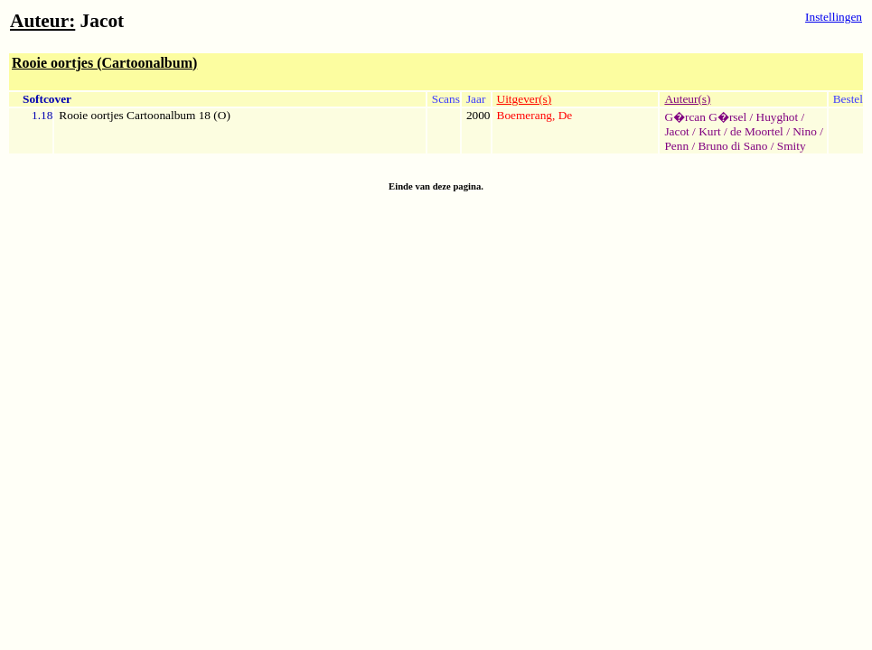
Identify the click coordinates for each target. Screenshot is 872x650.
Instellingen (833, 16)
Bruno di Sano (732, 146)
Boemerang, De (535, 115)
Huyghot (777, 117)
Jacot (676, 131)
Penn (676, 146)
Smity (791, 146)
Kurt (709, 131)
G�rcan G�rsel (705, 117)
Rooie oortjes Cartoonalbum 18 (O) (144, 115)
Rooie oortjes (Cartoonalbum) (104, 62)
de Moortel (756, 131)
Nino (804, 131)
